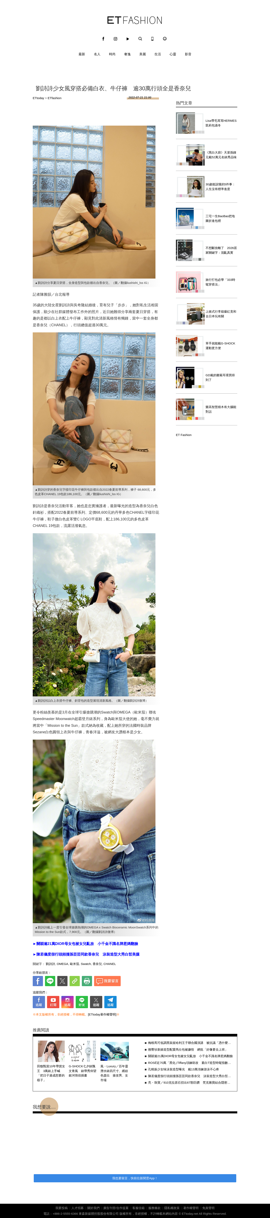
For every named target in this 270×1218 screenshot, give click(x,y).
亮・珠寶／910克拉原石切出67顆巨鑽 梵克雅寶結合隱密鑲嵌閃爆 (190, 1082)
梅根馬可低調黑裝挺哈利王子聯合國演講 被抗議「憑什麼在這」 (190, 1042)
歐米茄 (74, 964)
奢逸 (127, 54)
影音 (188, 54)
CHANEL (110, 964)
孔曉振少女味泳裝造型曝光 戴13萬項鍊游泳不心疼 (183, 1069)
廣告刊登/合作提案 (116, 1208)
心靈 (173, 54)
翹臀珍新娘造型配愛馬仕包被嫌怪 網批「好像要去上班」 (188, 1049)
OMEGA (62, 964)
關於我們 (93, 1208)
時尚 (112, 54)
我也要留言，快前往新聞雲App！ (135, 1178)
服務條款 (154, 1208)
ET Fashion (134, 20)
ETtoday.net (190, 1213)
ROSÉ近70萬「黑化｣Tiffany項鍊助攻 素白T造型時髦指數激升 (190, 1062)
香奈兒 (97, 964)
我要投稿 (61, 1208)
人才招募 (77, 1208)
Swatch (86, 964)
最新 (82, 54)
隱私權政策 (172, 1208)
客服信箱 (138, 1208)
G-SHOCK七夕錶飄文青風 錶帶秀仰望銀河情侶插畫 (82, 1070)
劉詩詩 (50, 964)
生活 (157, 54)
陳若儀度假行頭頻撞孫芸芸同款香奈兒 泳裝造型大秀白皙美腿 (190, 1076)
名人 (97, 54)
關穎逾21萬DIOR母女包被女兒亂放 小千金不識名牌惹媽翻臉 (190, 1056)
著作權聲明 (191, 1208)
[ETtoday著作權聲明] (102, 1014)
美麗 (142, 54)
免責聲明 (208, 1208)
